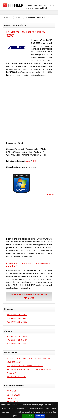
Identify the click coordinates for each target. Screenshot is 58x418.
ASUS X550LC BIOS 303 (17, 322)
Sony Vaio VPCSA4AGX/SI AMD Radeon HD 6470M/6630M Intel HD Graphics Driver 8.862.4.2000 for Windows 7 (30, 369)
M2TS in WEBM (13, 395)
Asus (18, 17)
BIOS (8, 17)
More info (40, 416)
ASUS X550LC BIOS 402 (17, 315)
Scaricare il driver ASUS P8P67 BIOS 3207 (29, 296)
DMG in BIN (11, 391)
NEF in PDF (11, 399)
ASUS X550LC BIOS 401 (17, 318)
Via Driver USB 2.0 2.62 (16, 377)
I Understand (28, 416)
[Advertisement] (28, 109)
